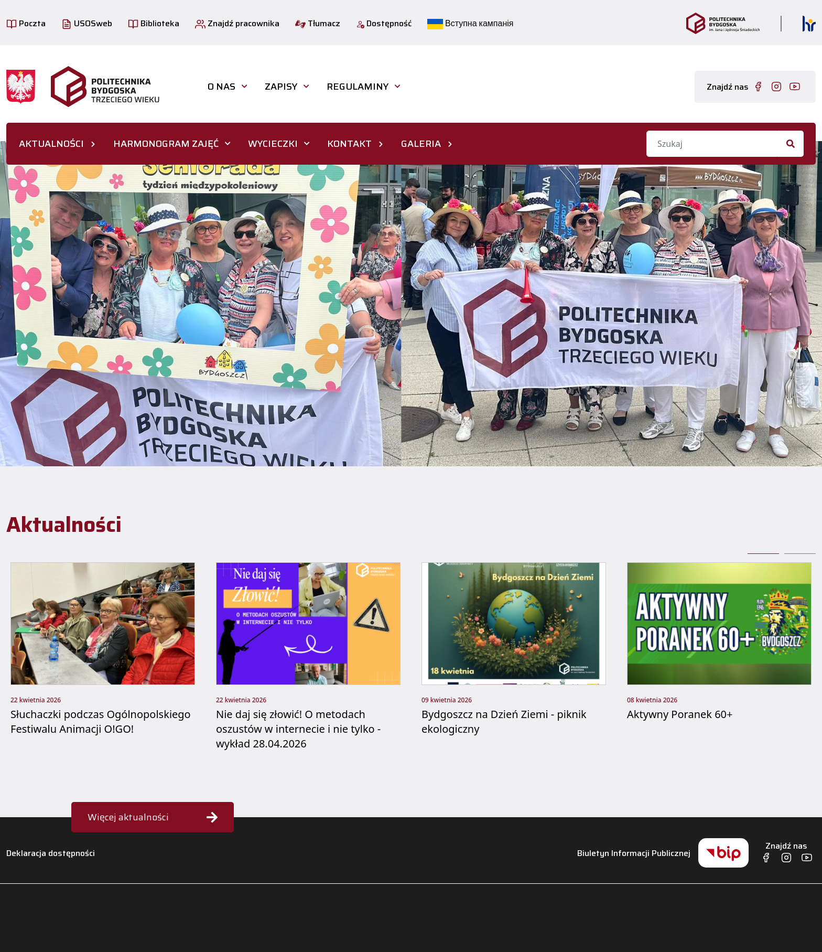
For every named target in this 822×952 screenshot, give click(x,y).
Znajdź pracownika (237, 23)
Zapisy (281, 86)
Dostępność (384, 23)
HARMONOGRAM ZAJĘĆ (166, 143)
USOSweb (86, 23)
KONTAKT (349, 143)
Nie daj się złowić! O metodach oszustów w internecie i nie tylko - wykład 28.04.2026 (298, 729)
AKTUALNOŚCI (51, 143)
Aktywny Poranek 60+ (679, 714)
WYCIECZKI (273, 143)
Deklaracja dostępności (50, 853)
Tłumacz (317, 23)
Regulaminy (357, 86)
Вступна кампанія (470, 23)
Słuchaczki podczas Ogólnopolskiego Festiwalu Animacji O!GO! (100, 721)
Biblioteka (153, 23)
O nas (221, 86)
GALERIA (421, 143)
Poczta (26, 23)
